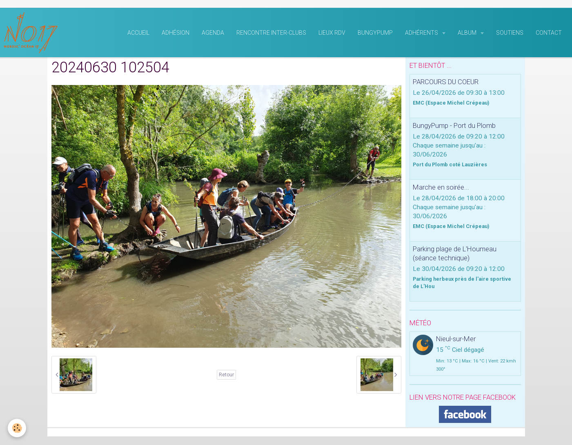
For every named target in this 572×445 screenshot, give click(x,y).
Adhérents (422, 33)
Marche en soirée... (441, 187)
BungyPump (375, 33)
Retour (226, 375)
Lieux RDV (331, 33)
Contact (549, 33)
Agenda (213, 33)
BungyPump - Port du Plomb (454, 126)
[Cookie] (17, 428)
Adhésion (175, 33)
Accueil (138, 33)
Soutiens (509, 33)
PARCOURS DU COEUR (446, 82)
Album (468, 33)
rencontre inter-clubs (271, 33)
